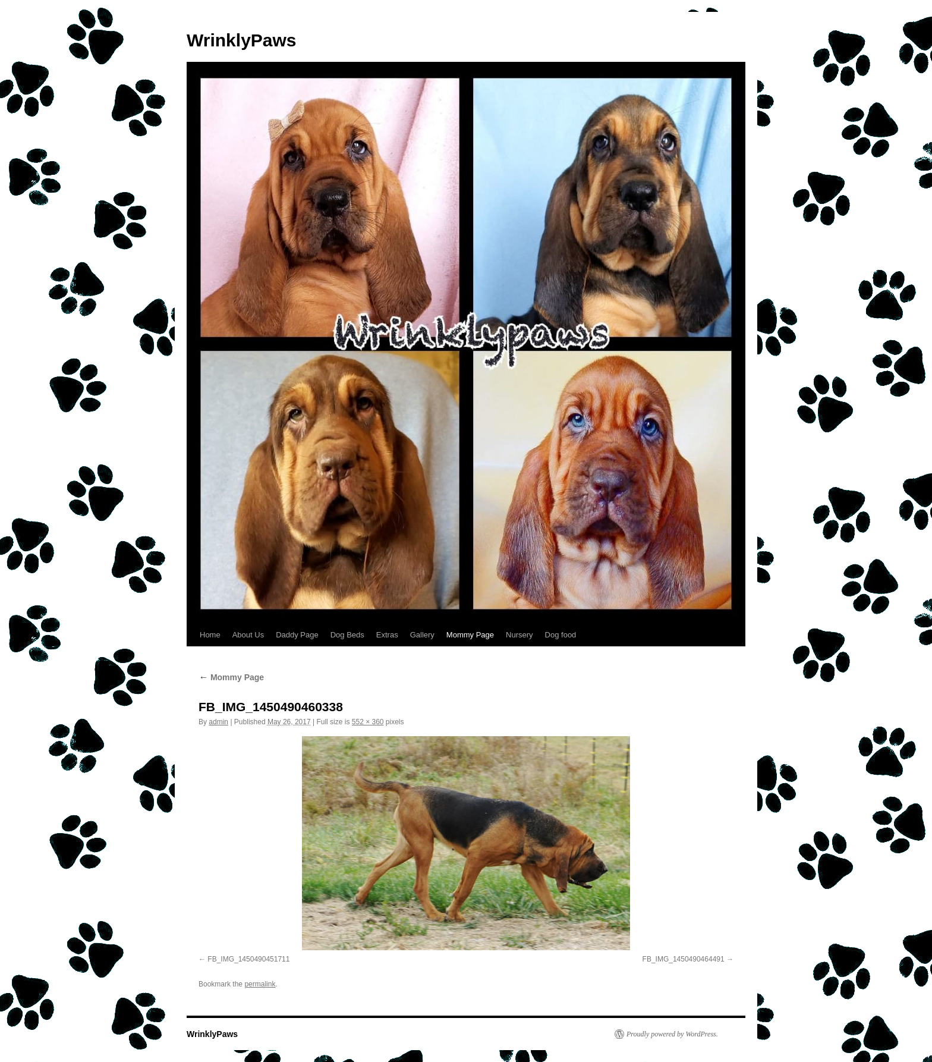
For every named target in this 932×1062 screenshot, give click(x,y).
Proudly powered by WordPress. (672, 1034)
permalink (259, 984)
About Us (248, 634)
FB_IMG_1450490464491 (684, 959)
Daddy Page (297, 634)
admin (218, 722)
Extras (387, 634)
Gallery (422, 634)
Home (210, 634)
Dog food (561, 634)
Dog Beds (347, 634)
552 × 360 (368, 722)
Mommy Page (470, 634)
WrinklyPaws (242, 40)
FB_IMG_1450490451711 (248, 959)
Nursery (519, 634)
